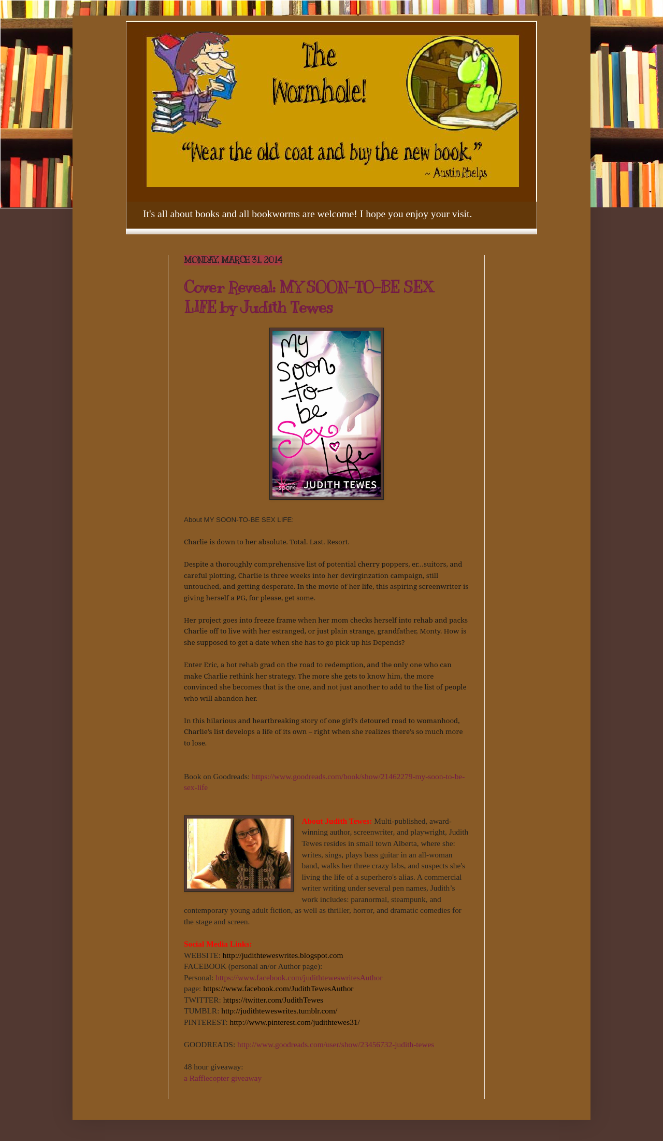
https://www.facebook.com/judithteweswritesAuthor (298, 977)
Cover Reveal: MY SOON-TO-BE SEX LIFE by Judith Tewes (309, 297)
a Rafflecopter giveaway (223, 1078)
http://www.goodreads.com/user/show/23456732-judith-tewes (335, 1044)
